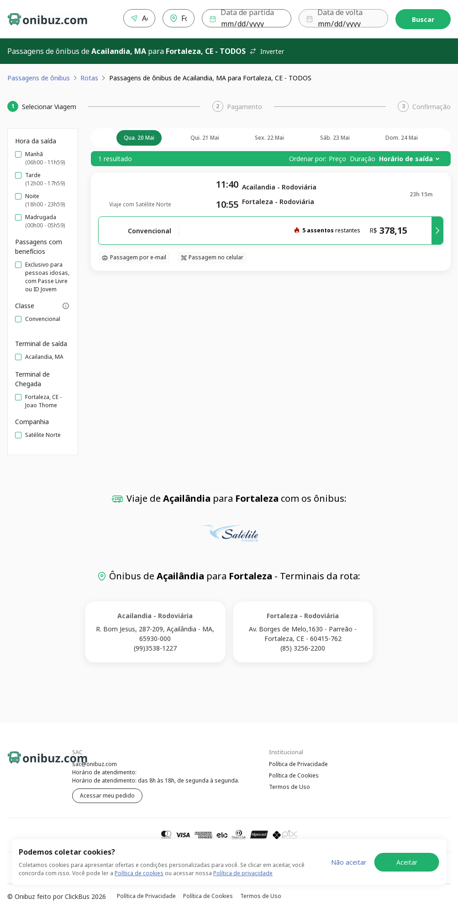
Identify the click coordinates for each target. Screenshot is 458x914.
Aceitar (406, 862)
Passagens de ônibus (38, 76)
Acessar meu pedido (107, 794)
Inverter (266, 49)
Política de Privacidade (298, 762)
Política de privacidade (243, 873)
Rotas (89, 76)
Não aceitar (348, 862)
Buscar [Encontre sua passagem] (423, 18)
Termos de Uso (289, 786)
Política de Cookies (294, 774)
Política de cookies (139, 873)
